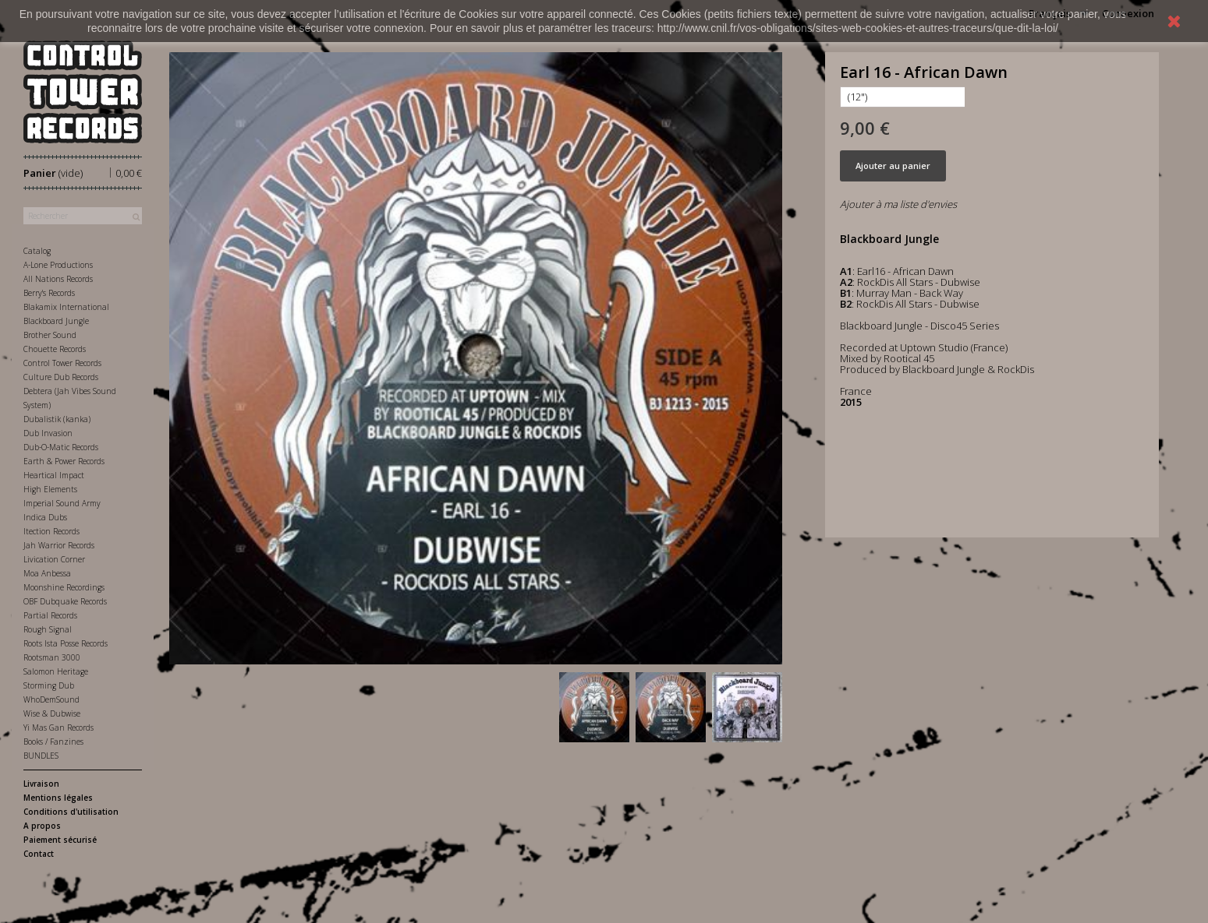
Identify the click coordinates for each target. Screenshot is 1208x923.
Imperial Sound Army (62, 503)
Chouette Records (54, 348)
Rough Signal (47, 629)
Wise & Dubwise (51, 713)
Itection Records (51, 531)
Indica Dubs (45, 517)
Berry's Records (49, 292)
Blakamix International (66, 306)
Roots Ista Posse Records (65, 643)
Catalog (37, 250)
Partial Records (50, 615)
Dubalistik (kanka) (56, 419)
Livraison (41, 783)
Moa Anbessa (47, 573)
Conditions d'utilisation (71, 811)
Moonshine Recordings (64, 587)
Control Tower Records (62, 363)
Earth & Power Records (64, 461)
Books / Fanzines (53, 741)
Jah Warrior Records (58, 545)
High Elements (50, 489)
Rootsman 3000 (51, 657)
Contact (38, 853)
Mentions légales (58, 797)
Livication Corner (54, 559)
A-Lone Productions (58, 264)
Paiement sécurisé (60, 839)
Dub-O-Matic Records (60, 447)
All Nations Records (58, 278)
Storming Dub (48, 685)
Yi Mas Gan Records (58, 727)
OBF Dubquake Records (65, 601)
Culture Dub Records (60, 377)
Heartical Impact (53, 475)
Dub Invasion (48, 433)
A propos (42, 825)
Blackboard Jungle (56, 320)
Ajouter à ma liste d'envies (898, 204)
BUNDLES (40, 755)
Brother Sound (49, 334)
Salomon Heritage (55, 671)
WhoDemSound (51, 699)
